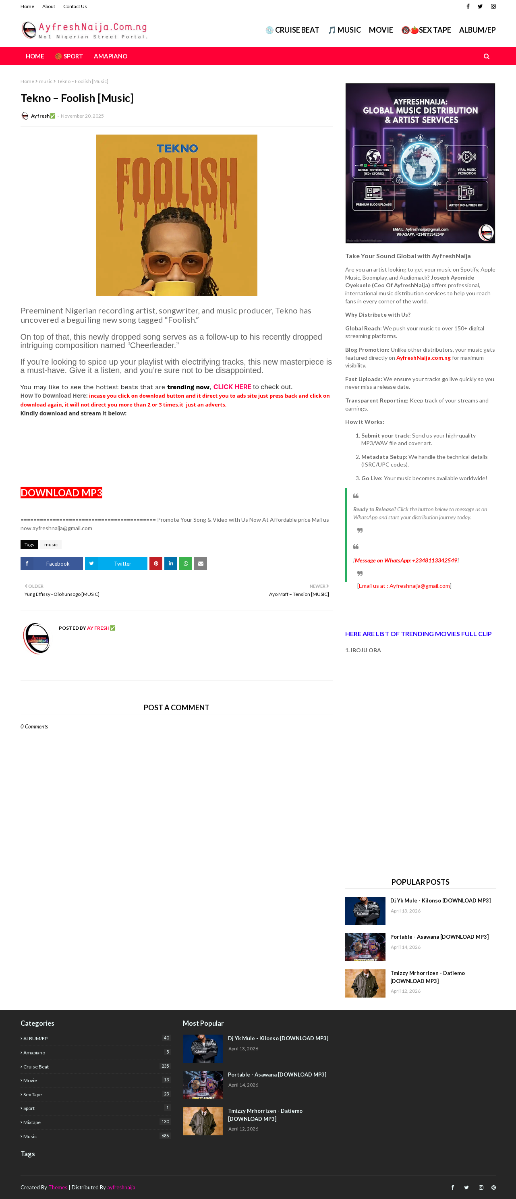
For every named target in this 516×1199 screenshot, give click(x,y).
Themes (57, 1187)
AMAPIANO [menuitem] (110, 56)
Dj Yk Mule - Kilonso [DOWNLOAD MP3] (440, 900)
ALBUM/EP (477, 29)
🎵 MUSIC (344, 29)
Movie (381, 29)
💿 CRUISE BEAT (292, 29)
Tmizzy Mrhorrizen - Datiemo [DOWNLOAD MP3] (427, 977)
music (45, 81)
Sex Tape (97, 1094)
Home (27, 6)
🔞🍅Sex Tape (426, 29)
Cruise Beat (97, 1066)
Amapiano (97, 1052)
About (48, 6)
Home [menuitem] (35, 56)
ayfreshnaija (121, 1187)
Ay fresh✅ (43, 116)
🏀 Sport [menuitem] (69, 56)
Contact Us (75, 6)
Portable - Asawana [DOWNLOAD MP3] (439, 936)
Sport (97, 1107)
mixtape (97, 1121)
